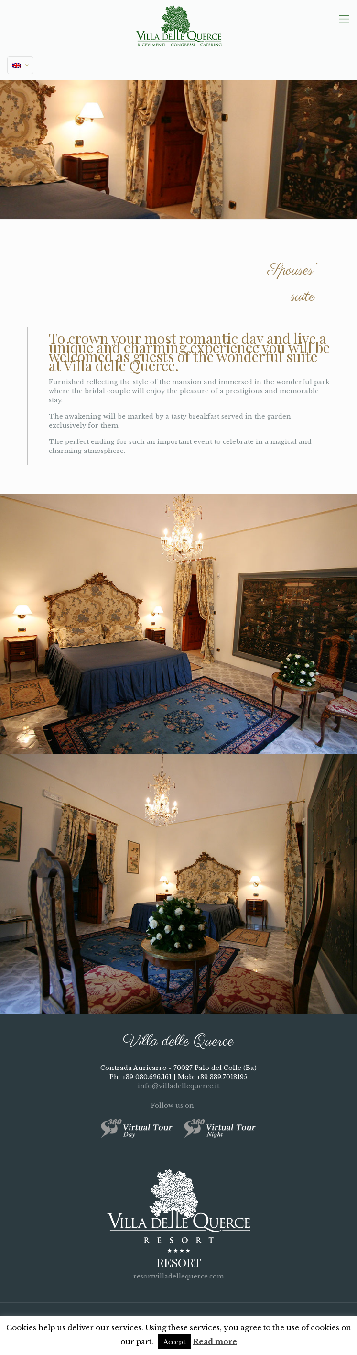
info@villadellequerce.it (178, 1086)
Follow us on (178, 1106)
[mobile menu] (344, 19)
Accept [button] (174, 1342)
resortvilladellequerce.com (178, 1276)
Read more (215, 1341)
